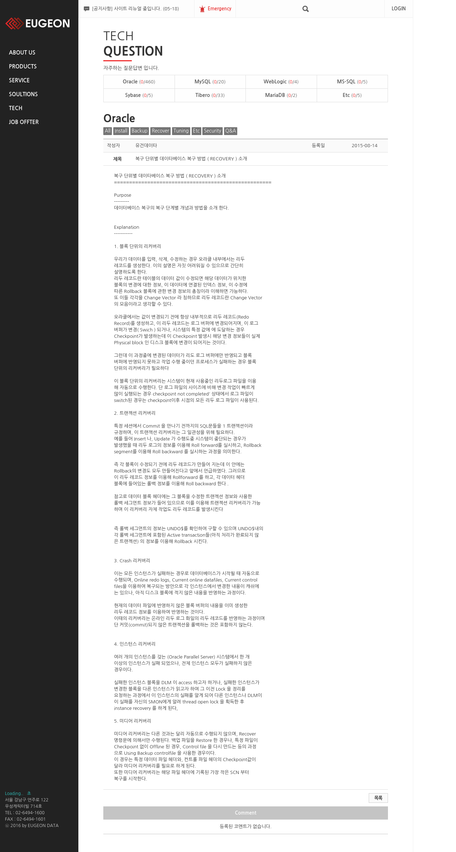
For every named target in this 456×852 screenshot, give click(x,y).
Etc (352, 95)
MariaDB (281, 95)
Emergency (219, 8)
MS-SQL (352, 81)
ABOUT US (22, 52)
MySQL (210, 81)
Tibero (210, 95)
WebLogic (281, 81)
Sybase (139, 95)
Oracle (139, 81)
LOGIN (399, 8)
